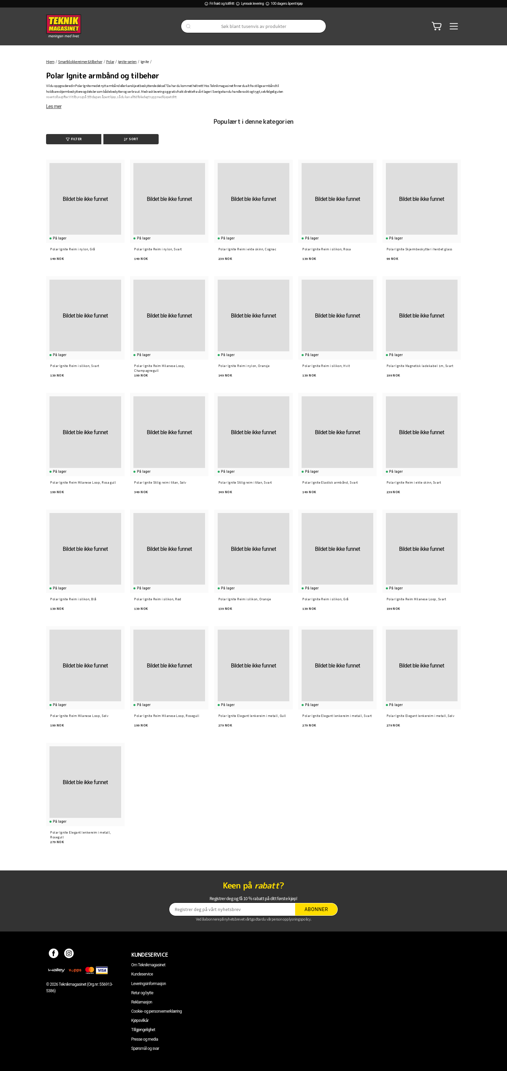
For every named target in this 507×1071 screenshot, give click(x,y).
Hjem (50, 61)
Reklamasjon (141, 1002)
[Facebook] (54, 954)
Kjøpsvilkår (140, 1020)
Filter (74, 139)
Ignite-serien (127, 61)
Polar (110, 61)
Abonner (316, 909)
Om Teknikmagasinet (148, 965)
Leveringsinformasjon (148, 983)
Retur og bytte (142, 993)
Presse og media (144, 1039)
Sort (131, 139)
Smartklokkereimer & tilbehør (80, 61)
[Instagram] (69, 954)
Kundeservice (142, 974)
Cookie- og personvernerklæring (156, 1011)
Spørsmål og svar (145, 1048)
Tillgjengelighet (143, 1029)
